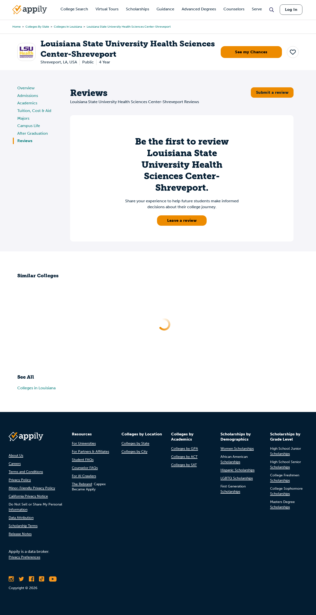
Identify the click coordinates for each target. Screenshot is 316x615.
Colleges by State (37, 26)
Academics (27, 103)
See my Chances (251, 52)
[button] (293, 52)
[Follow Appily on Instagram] (11, 579)
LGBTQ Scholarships (236, 478)
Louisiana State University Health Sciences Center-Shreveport (129, 26)
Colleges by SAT (184, 465)
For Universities (84, 443)
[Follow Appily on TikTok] (41, 579)
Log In (291, 9)
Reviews (24, 140)
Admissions (27, 95)
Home (16, 26)
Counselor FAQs (85, 468)
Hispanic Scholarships (237, 470)
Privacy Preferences (24, 557)
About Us (16, 455)
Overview (26, 88)
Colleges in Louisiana (68, 26)
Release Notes (20, 534)
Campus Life (28, 125)
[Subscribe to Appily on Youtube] (53, 579)
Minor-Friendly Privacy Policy (32, 488)
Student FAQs (83, 460)
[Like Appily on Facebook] (31, 579)
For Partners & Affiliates (90, 451)
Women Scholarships (237, 449)
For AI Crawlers (84, 476)
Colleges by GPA (184, 449)
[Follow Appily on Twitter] (21, 579)
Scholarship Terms (23, 526)
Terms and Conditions (26, 472)
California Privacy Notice (28, 496)
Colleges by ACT (184, 457)
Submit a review (272, 92)
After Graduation (32, 133)
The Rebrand (82, 484)
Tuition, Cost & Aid (34, 110)
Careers (15, 464)
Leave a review (182, 220)
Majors (23, 118)
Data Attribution (21, 518)
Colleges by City (134, 451)
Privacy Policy (20, 480)
